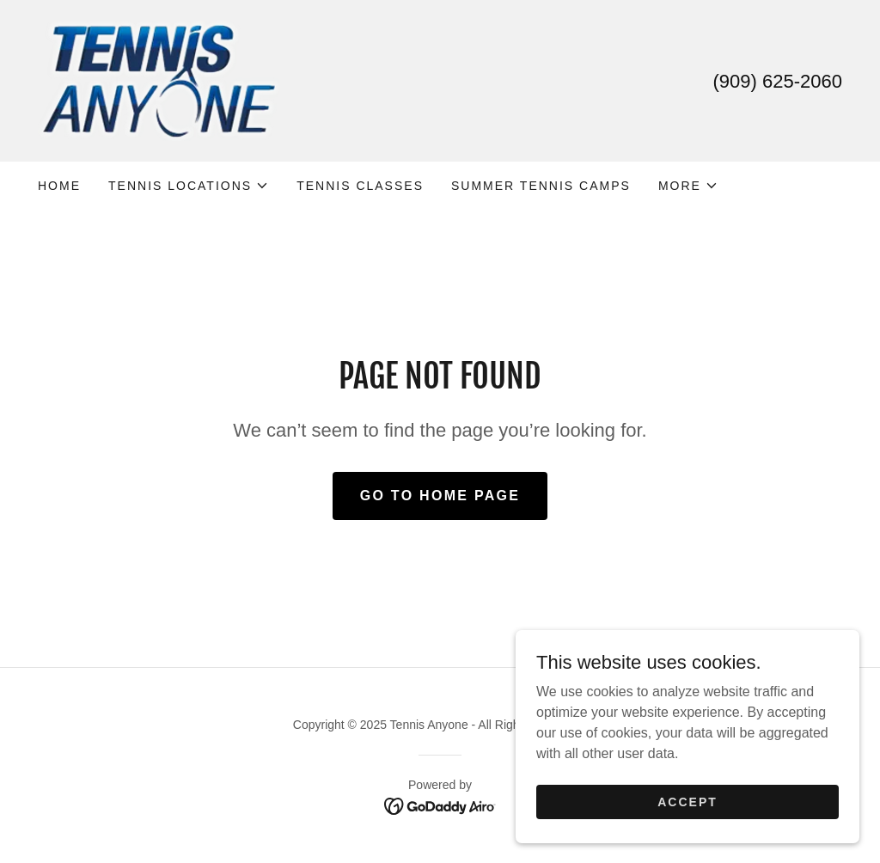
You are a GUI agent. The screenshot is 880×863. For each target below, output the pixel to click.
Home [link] (59, 186)
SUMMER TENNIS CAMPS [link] (541, 186)
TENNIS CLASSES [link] (360, 186)
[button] (188, 185)
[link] (158, 79)
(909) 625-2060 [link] (777, 81)
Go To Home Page (440, 495)
